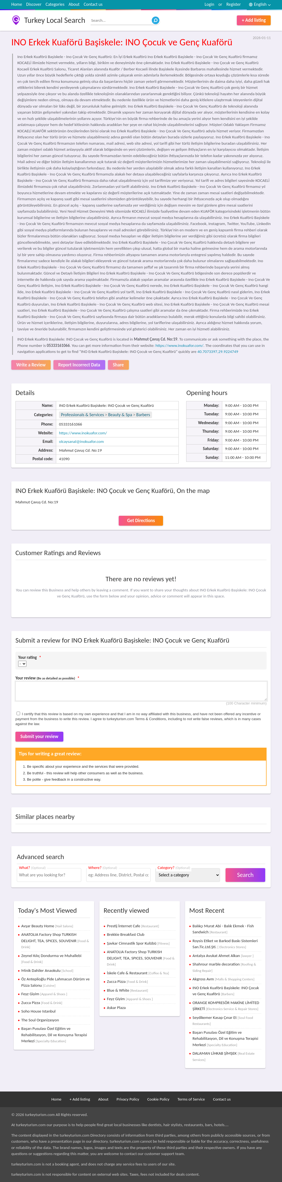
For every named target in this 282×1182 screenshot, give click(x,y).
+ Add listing (254, 20)
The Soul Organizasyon (40, 1020)
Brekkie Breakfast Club (125, 934)
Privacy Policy (127, 1099)
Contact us (93, 4)
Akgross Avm (223, 979)
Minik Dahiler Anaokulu (47, 970)
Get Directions (141, 520)
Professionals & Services (82, 414)
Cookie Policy (158, 1099)
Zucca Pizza (41, 1002)
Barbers (143, 414)
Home (16, 4)
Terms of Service (191, 1099)
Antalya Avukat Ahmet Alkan (223, 955)
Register (233, 4)
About (74, 4)
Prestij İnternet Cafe (133, 925)
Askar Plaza (116, 1007)
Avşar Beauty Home (47, 925)
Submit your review (39, 736)
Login (209, 4)
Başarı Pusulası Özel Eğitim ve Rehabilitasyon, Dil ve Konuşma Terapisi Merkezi (54, 1034)
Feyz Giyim (44, 993)
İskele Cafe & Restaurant (138, 972)
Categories (55, 4)
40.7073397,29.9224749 (217, 351)
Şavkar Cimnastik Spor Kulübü (138, 943)
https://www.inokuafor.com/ (179, 345)
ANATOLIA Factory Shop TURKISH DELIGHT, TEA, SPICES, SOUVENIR (55, 940)
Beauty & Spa (120, 414)
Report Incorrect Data (79, 365)
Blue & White (127, 990)
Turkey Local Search (54, 20)
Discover (33, 4)
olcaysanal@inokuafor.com (81, 441)
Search (245, 875)
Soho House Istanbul (38, 1011)
